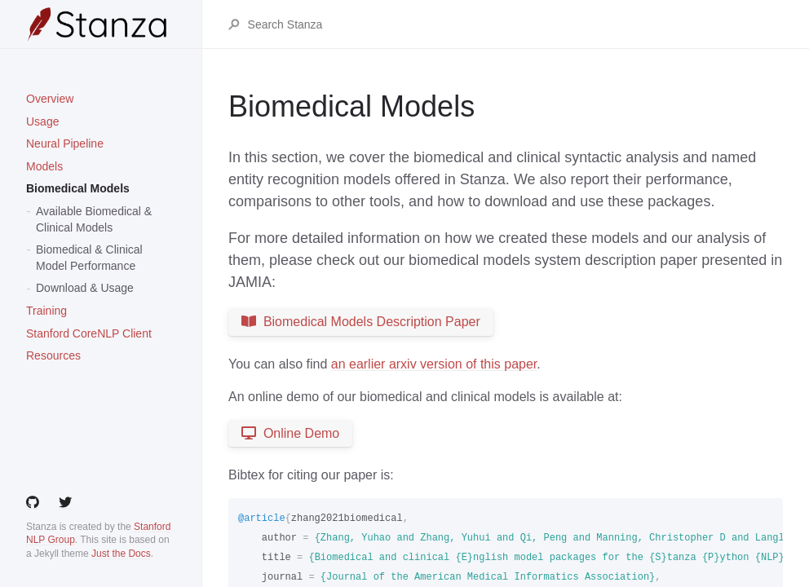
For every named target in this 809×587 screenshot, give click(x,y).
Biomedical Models (78, 188)
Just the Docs (121, 553)
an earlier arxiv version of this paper (434, 364)
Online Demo (290, 433)
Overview (49, 98)
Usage (42, 121)
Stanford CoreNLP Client (89, 333)
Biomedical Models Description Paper (360, 322)
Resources (53, 355)
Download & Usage (85, 287)
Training (46, 310)
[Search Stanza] (514, 24)
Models (44, 166)
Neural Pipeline (65, 143)
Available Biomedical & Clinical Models (94, 219)
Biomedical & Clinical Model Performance (89, 257)
